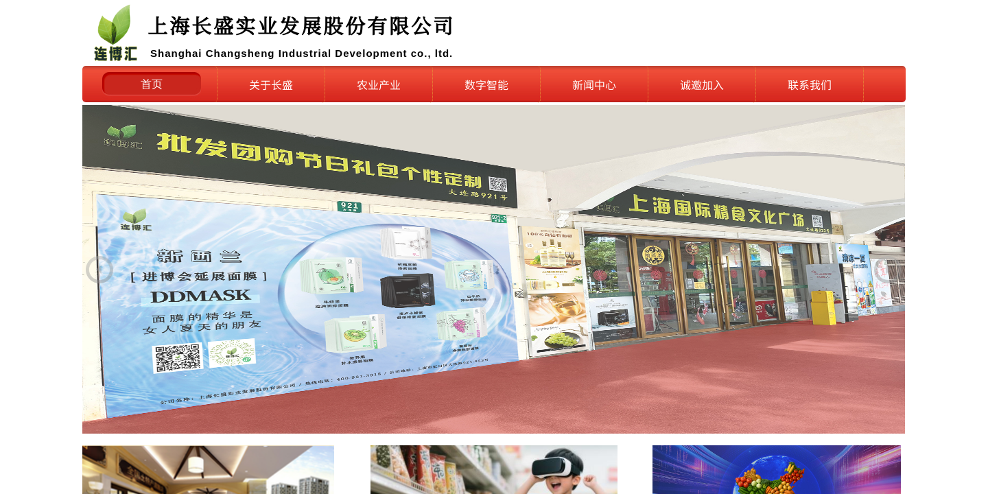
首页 (152, 84)
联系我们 (810, 84)
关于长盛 (271, 84)
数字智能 (486, 84)
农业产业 (379, 84)
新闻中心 (594, 84)
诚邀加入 (702, 84)
